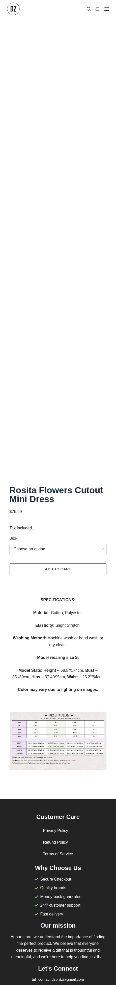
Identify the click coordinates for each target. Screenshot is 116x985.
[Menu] (106, 9)
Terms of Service (58, 854)
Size (13, 538)
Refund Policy (55, 842)
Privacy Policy (55, 831)
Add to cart (58, 569)
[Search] (89, 9)
